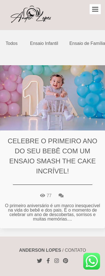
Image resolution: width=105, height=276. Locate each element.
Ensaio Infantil (44, 43)
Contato (75, 250)
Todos (12, 43)
